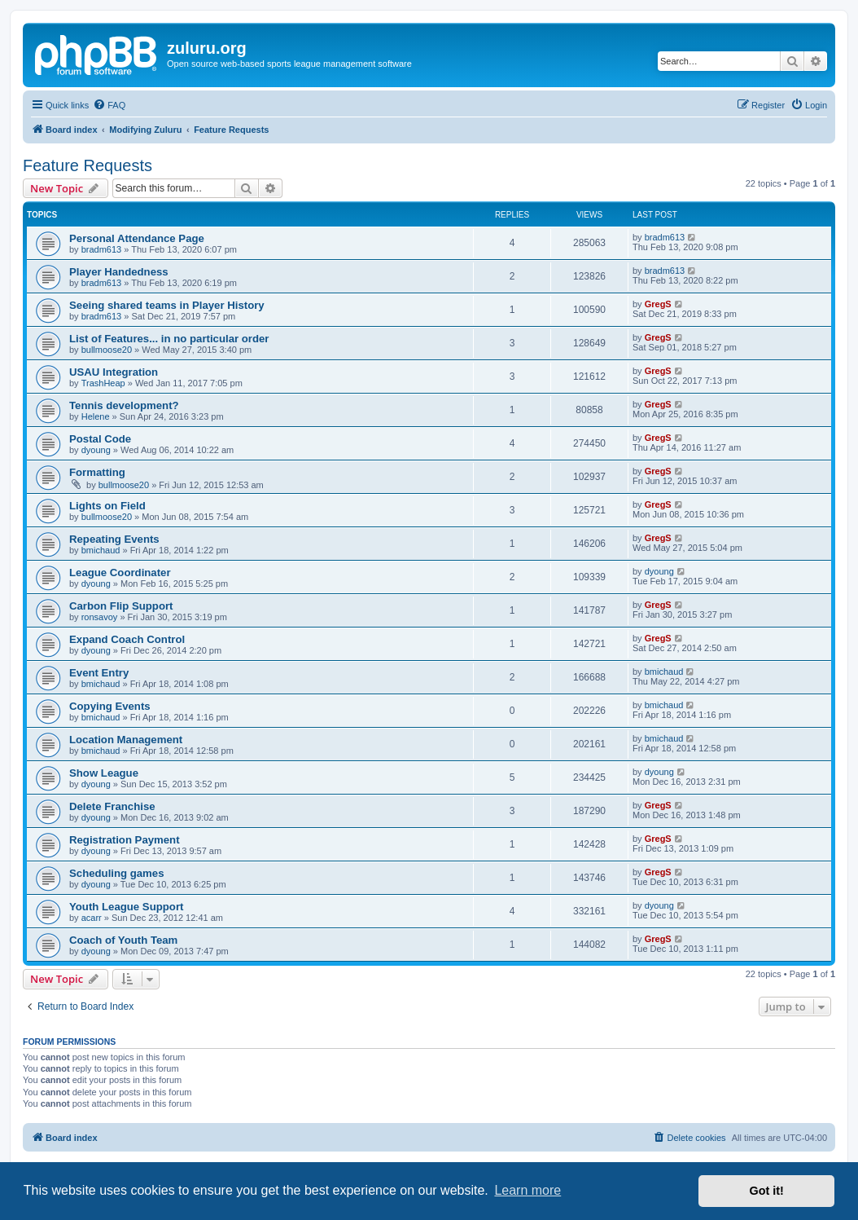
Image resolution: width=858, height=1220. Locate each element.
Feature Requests (87, 165)
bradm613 (101, 249)
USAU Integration (113, 372)
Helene (95, 416)
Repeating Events (114, 539)
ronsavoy (99, 617)
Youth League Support (126, 907)
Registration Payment (124, 840)
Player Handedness (119, 272)
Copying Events (110, 706)
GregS (658, 304)
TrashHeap (103, 383)
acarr (91, 918)
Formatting (97, 472)
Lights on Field (107, 506)
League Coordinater (120, 572)
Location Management (125, 739)
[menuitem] (109, 105)
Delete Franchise (112, 806)
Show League (103, 773)
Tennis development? (124, 405)
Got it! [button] (767, 1190)
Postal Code (100, 439)
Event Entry (99, 673)
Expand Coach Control (127, 639)
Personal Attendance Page (136, 238)
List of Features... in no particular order (169, 339)
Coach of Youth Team (123, 940)
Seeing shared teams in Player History (167, 305)
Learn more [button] (527, 1190)
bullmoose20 (106, 350)
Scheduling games (116, 873)
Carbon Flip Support (121, 606)
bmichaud (100, 550)
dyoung (96, 450)
